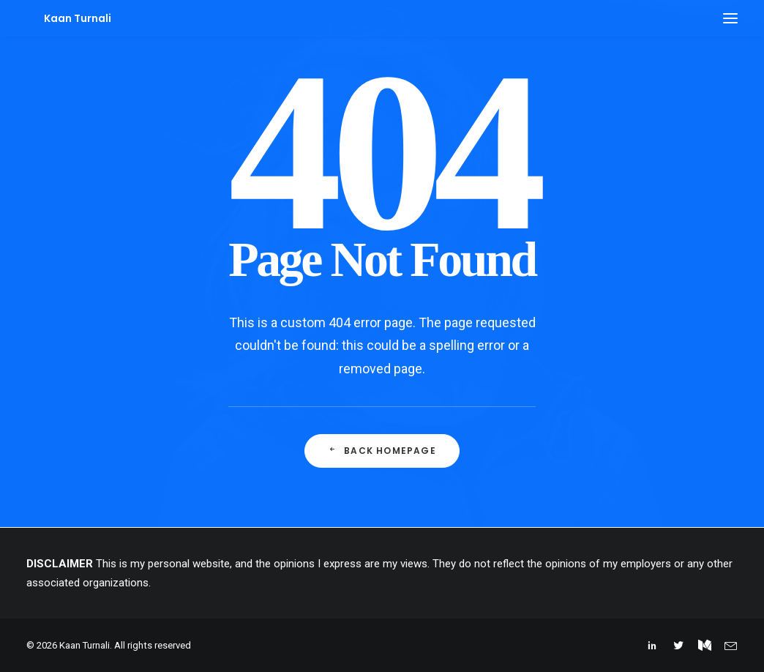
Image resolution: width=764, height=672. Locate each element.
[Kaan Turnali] (60, 18)
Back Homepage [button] (382, 450)
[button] (730, 18)
